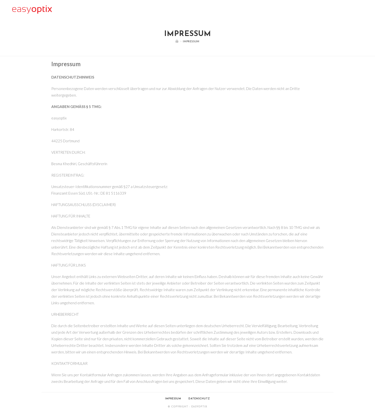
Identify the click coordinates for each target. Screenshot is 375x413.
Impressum (191, 41)
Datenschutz (199, 398)
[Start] (177, 41)
